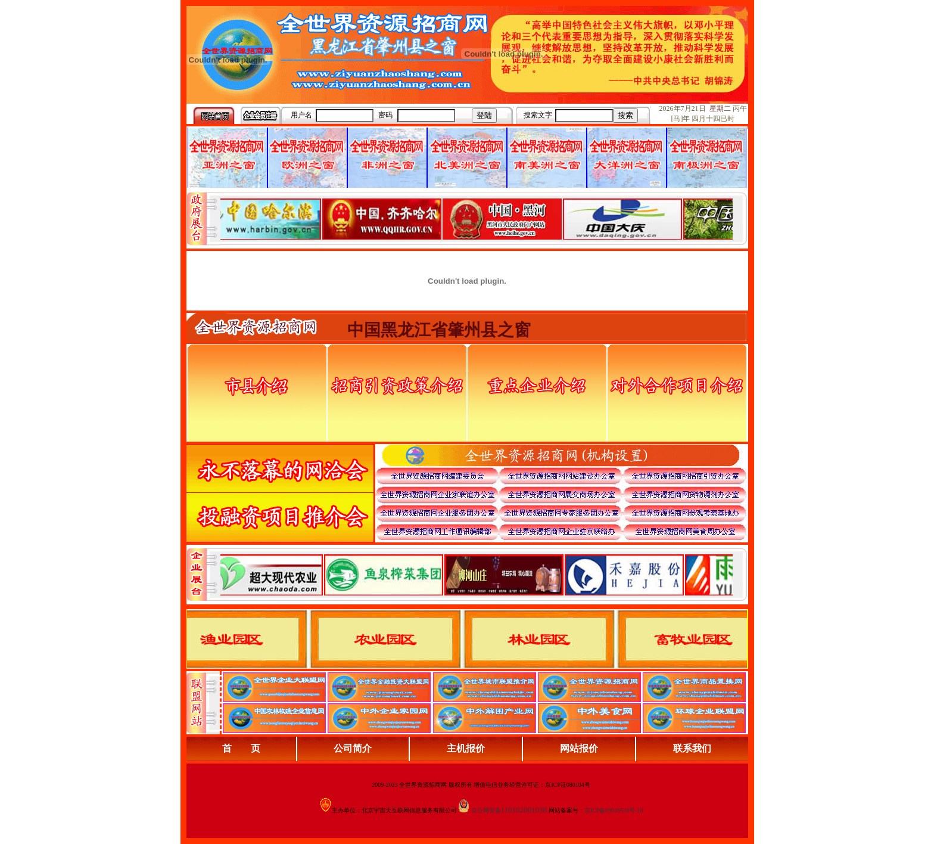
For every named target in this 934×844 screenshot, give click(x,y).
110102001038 (524, 809)
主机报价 (466, 748)
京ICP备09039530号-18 (613, 810)
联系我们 (692, 748)
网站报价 (579, 748)
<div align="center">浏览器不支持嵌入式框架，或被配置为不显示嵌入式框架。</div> (476, 574)
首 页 (241, 748)
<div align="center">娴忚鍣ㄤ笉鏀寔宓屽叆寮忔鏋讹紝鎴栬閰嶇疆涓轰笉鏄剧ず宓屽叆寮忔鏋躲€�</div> (476, 219)
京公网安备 (486, 810)
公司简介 (353, 748)
